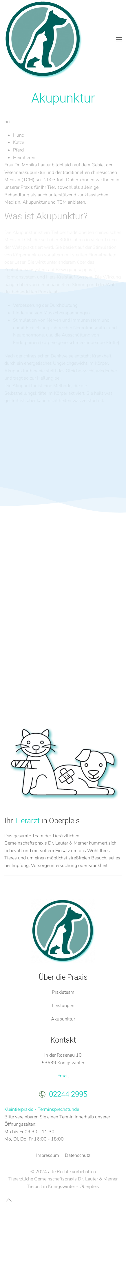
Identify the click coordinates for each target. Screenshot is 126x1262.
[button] (119, 39)
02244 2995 (68, 1094)
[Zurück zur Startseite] (43, 39)
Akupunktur (63, 1019)
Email (63, 1076)
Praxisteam (63, 992)
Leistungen (63, 1005)
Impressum (47, 1155)
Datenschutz (77, 1155)
